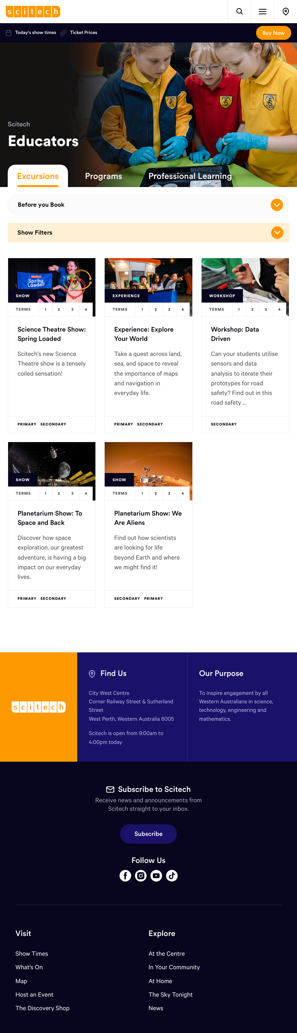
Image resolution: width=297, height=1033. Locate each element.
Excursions (38, 175)
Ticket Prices (78, 33)
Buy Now (274, 32)
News (156, 1008)
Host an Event (34, 994)
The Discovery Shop (42, 1008)
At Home (161, 981)
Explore (162, 933)
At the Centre (167, 954)
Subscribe (148, 834)
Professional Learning (190, 175)
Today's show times (31, 33)
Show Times (31, 954)
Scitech (19, 124)
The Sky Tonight (171, 994)
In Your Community (174, 967)
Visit (23, 933)
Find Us (113, 673)
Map (26, 981)
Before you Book (150, 205)
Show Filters (150, 232)
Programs (103, 175)
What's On (29, 967)
